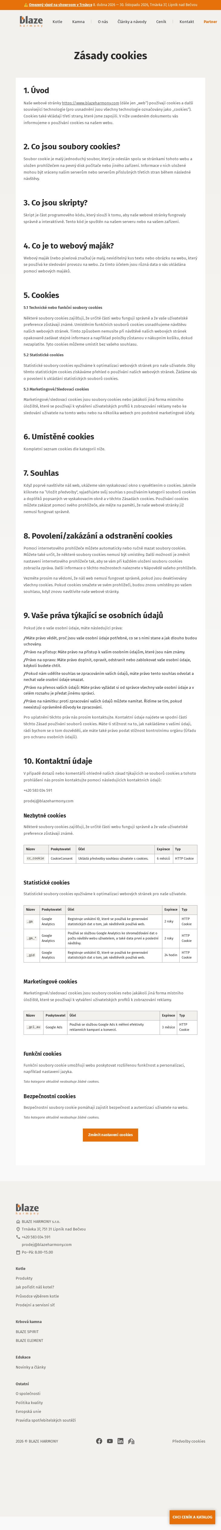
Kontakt (187, 21)
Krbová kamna (29, 1321)
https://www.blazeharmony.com (90, 103)
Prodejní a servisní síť (35, 1305)
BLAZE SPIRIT (27, 1331)
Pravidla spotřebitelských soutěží (46, 1420)
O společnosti (28, 1393)
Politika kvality (29, 1402)
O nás (103, 21)
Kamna (78, 21)
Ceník (161, 21)
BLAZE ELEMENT (29, 1340)
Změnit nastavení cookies (110, 1134)
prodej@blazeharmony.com (47, 1244)
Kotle (57, 21)
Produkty (24, 1278)
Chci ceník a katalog (192, 1517)
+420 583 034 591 (36, 1237)
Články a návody (132, 21)
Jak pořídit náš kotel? (35, 1287)
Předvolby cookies (188, 1441)
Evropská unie (28, 1411)
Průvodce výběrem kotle (37, 1296)
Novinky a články (31, 1367)
